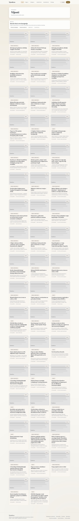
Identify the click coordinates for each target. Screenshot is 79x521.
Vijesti (22, 2)
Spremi (26, 33)
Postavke (63, 516)
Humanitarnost (46, 2)
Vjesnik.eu (12, 2)
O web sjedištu (67, 518)
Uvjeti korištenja (61, 518)
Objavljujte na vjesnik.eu (50, 516)
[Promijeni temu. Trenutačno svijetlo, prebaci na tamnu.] (62, 2)
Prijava (68, 2)
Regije (27, 2)
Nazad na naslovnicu (23, 27)
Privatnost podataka (53, 518)
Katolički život (39, 2)
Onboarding (58, 516)
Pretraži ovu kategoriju (14, 27)
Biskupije (33, 2)
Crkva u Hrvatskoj (14, 45)
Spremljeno (68, 516)
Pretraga (52, 2)
